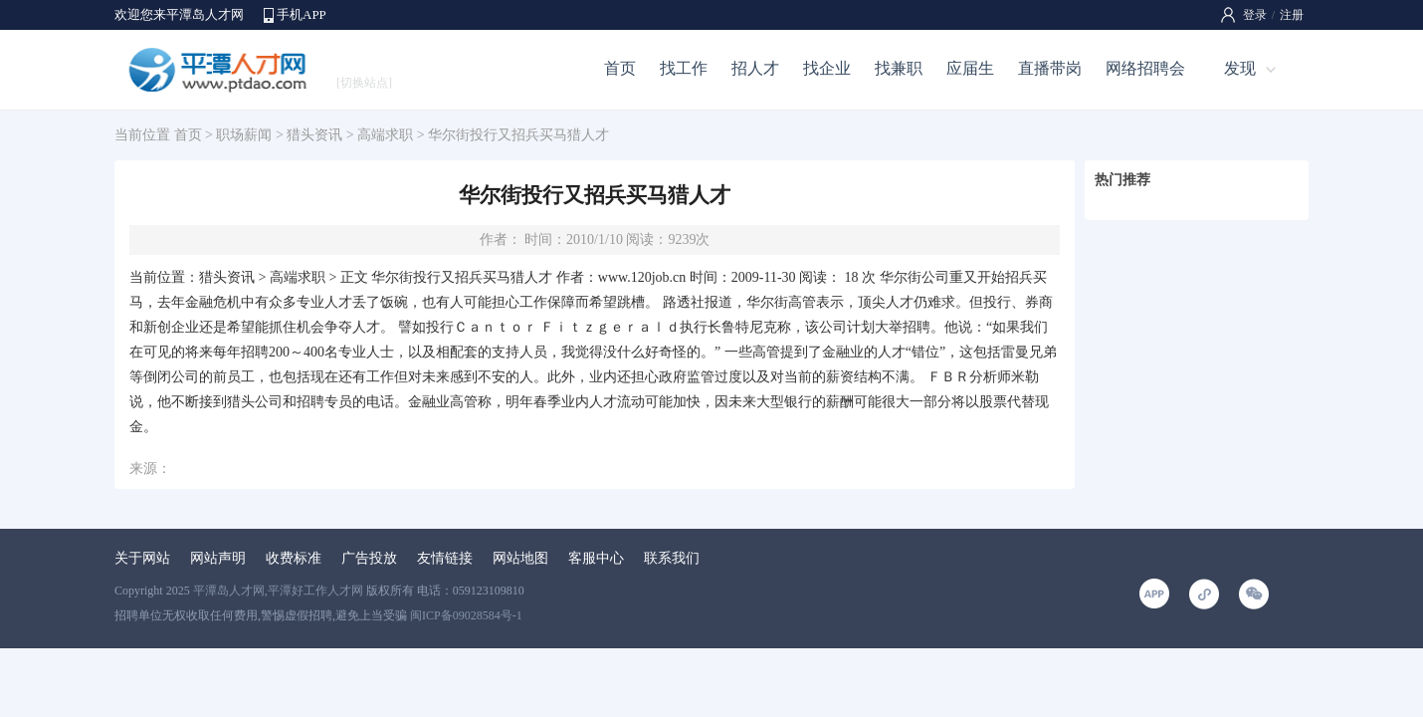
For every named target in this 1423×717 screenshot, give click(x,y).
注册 (1292, 15)
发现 (1240, 68)
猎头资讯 (314, 134)
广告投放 (369, 558)
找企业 (827, 68)
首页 (620, 68)
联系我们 (672, 558)
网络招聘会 (1145, 68)
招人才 (755, 68)
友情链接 (445, 558)
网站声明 (218, 558)
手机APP (301, 14)
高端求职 (385, 134)
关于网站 (142, 558)
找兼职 (898, 68)
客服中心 (596, 558)
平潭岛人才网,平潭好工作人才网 (278, 591)
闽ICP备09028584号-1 (466, 615)
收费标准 (293, 558)
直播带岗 (1050, 68)
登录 (1255, 15)
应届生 (970, 68)
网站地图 (520, 558)
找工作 (684, 68)
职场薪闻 (244, 134)
